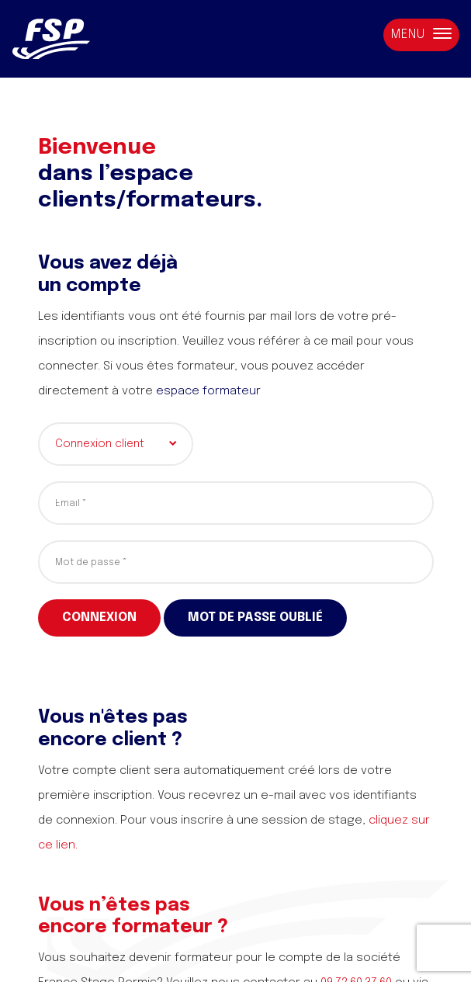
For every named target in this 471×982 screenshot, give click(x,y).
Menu (421, 34)
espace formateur (208, 391)
